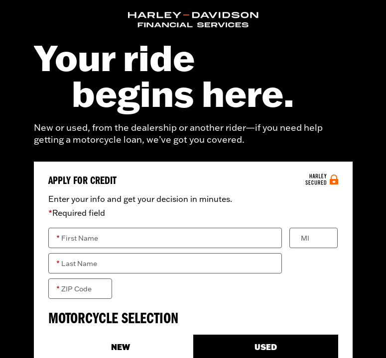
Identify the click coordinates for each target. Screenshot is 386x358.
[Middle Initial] (313, 238)
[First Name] (165, 238)
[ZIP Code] (80, 288)
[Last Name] (165, 263)
